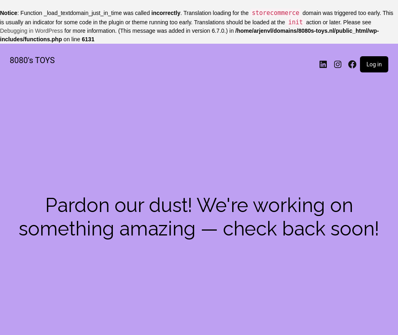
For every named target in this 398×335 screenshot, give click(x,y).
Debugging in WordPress (31, 31)
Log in (374, 64)
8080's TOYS (32, 60)
